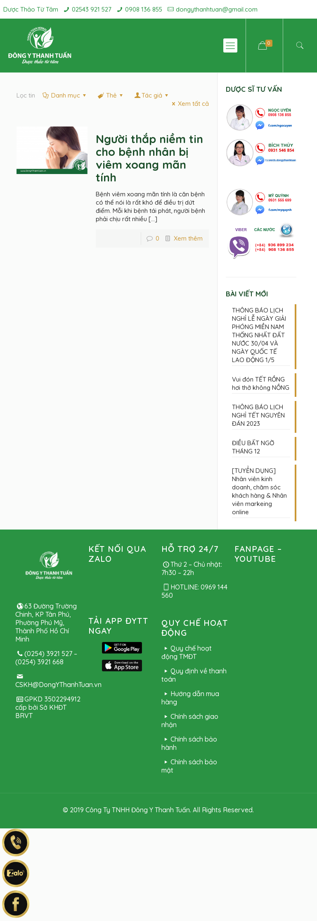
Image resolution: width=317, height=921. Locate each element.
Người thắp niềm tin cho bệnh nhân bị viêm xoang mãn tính (149, 158)
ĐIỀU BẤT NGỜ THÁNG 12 (253, 447)
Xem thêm (188, 238)
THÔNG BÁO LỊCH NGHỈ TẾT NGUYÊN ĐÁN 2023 (258, 415)
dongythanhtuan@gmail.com (217, 9)
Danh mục (65, 95)
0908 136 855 (143, 9)
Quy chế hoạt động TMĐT (186, 652)
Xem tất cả (189, 103)
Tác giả (152, 95)
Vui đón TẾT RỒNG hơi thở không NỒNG (260, 383)
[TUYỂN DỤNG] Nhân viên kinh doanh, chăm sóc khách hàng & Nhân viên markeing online (259, 491)
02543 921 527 (91, 9)
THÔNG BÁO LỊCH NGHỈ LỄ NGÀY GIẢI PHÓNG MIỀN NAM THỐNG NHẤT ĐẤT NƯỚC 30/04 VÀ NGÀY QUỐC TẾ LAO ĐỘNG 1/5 (259, 335)
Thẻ (110, 95)
